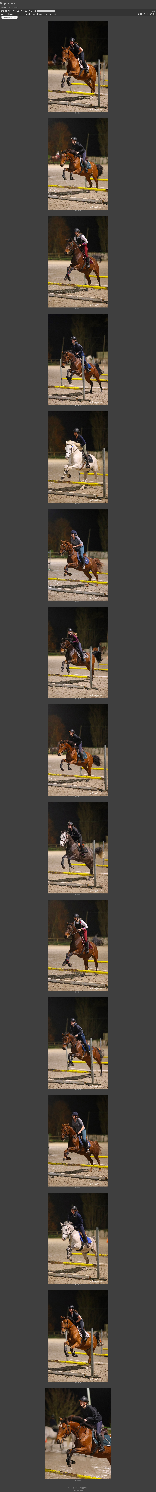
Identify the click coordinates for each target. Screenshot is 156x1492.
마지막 (86, 1488)
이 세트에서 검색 (11, 17)
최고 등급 (24, 11)
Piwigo (81, 1490)
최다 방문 (16, 11)
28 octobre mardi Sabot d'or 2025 (37, 14)
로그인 (153, 11)
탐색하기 (8, 11)
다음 (81, 1488)
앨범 (2, 11)
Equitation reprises (13, 14)
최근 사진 (32, 11)
